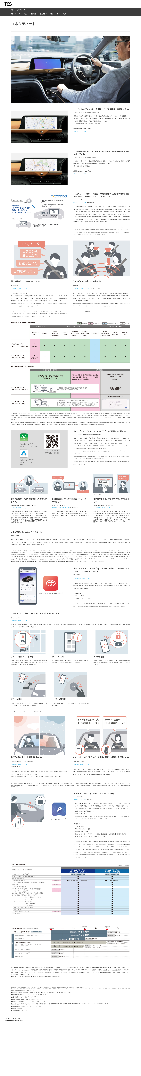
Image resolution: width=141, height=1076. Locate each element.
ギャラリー (66, 14)
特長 (25, 14)
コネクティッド (54, 14)
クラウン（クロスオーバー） (19, 10)
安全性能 (42, 14)
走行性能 (33, 14)
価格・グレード (15, 14)
